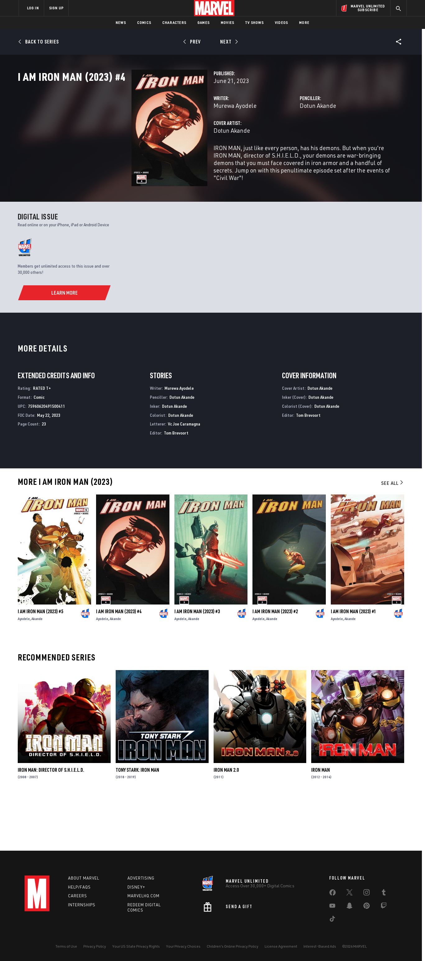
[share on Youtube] (332, 907)
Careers (77, 895)
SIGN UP (56, 8)
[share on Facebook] (332, 894)
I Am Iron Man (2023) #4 (118, 662)
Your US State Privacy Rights (136, 946)
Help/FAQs (79, 887)
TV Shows (254, 22)
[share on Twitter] (349, 893)
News (121, 22)
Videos (281, 22)
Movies (227, 22)
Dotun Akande (278, 132)
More (304, 22)
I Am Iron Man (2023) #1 (353, 662)
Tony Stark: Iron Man (137, 820)
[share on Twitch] (384, 907)
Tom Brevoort (176, 483)
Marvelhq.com (143, 895)
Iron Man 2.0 (226, 820)
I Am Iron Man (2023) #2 (275, 662)
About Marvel (83, 878)
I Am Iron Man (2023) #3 (197, 662)
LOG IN (33, 8)
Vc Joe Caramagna (184, 474)
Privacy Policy (94, 946)
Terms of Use (66, 946)
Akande (37, 669)
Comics (144, 22)
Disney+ (136, 887)
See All (392, 534)
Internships (81, 904)
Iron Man (320, 820)
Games (203, 22)
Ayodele (24, 669)
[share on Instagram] (366, 893)
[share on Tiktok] (332, 920)
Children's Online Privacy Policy (232, 946)
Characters (174, 22)
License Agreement (281, 946)
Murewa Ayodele (155, 132)
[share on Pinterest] (366, 907)
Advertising (141, 878)
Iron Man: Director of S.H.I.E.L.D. (51, 820)
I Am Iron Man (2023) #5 (40, 662)
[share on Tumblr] (384, 893)
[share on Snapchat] (349, 907)
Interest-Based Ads (319, 946)
